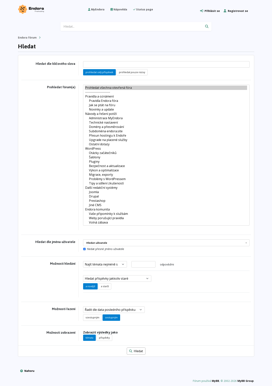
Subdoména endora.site (166, 131)
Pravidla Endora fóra (166, 101)
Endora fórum (27, 37)
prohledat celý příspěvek (99, 72)
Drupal (166, 196)
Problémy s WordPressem (166, 179)
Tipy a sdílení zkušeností (166, 183)
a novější (90, 286)
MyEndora (96, 9)
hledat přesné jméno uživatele (105, 249)
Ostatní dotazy (166, 144)
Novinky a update (166, 109)
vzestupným (92, 317)
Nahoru (27, 371)
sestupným (111, 317)
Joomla (166, 192)
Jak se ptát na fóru (166, 105)
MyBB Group (245, 381)
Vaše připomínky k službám (166, 214)
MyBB (215, 381)
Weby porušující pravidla (166, 218)
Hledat (136, 351)
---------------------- (166, 92)
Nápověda (118, 9)
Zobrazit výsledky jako (100, 332)
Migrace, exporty (166, 175)
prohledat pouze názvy (132, 72)
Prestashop (166, 201)
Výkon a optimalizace (166, 170)
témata (89, 337)
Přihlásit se (210, 11)
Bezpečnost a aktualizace (166, 166)
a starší (105, 286)
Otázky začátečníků (166, 153)
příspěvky (104, 337)
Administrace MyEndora (166, 118)
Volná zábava (166, 222)
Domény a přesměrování (166, 127)
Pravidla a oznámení (166, 96)
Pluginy (166, 161)
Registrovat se (236, 11)
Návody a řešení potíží (166, 114)
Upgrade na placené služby (166, 140)
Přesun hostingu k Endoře (166, 135)
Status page (143, 9)
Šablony (166, 157)
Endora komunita (166, 209)
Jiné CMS (166, 205)
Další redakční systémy (166, 188)
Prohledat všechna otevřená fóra (166, 88)
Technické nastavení (166, 122)
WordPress (166, 148)
